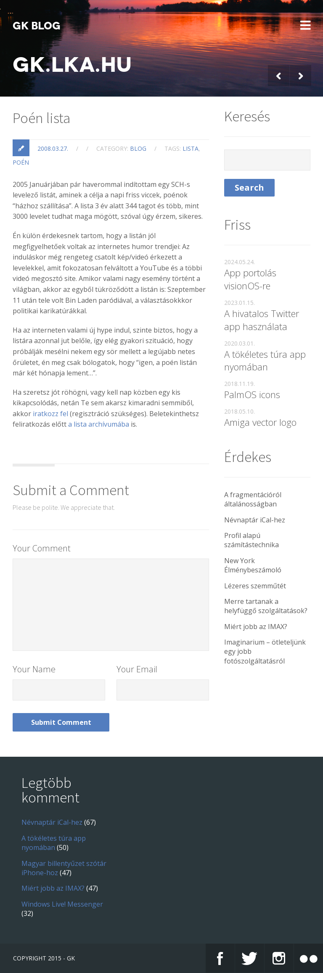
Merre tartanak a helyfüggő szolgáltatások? (265, 606)
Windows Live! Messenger (62, 904)
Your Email (136, 669)
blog (138, 148)
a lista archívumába (98, 424)
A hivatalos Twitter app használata (261, 320)
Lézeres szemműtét (255, 585)
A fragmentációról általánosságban (252, 499)
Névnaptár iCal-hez (254, 520)
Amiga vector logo (260, 422)
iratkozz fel (50, 413)
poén (21, 162)
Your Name (34, 669)
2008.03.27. (52, 148)
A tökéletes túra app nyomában (265, 360)
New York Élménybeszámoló (252, 565)
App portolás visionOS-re (250, 279)
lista (191, 148)
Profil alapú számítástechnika (251, 540)
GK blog (37, 26)
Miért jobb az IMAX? (255, 626)
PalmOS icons (252, 394)
